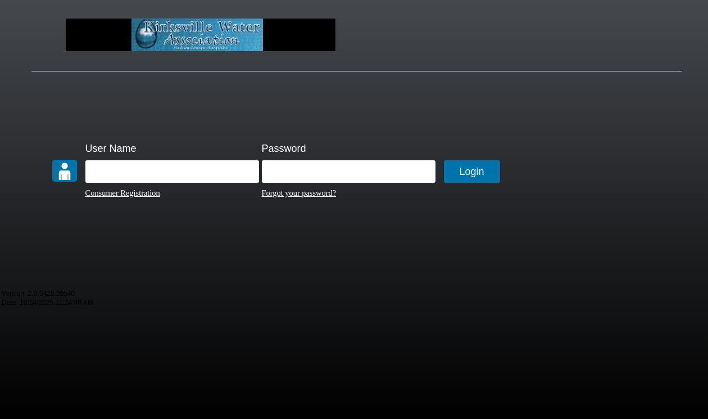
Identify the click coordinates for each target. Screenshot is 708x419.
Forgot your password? (299, 192)
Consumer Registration (122, 192)
